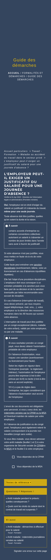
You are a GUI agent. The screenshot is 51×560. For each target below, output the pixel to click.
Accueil (14, 73)
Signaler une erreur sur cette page (30, 551)
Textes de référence (17, 482)
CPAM (40, 445)
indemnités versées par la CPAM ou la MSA (25, 413)
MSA (8, 449)
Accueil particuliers (16, 151)
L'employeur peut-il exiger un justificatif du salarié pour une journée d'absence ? (22, 164)
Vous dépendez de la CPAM (28, 457)
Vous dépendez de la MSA (27, 466)
